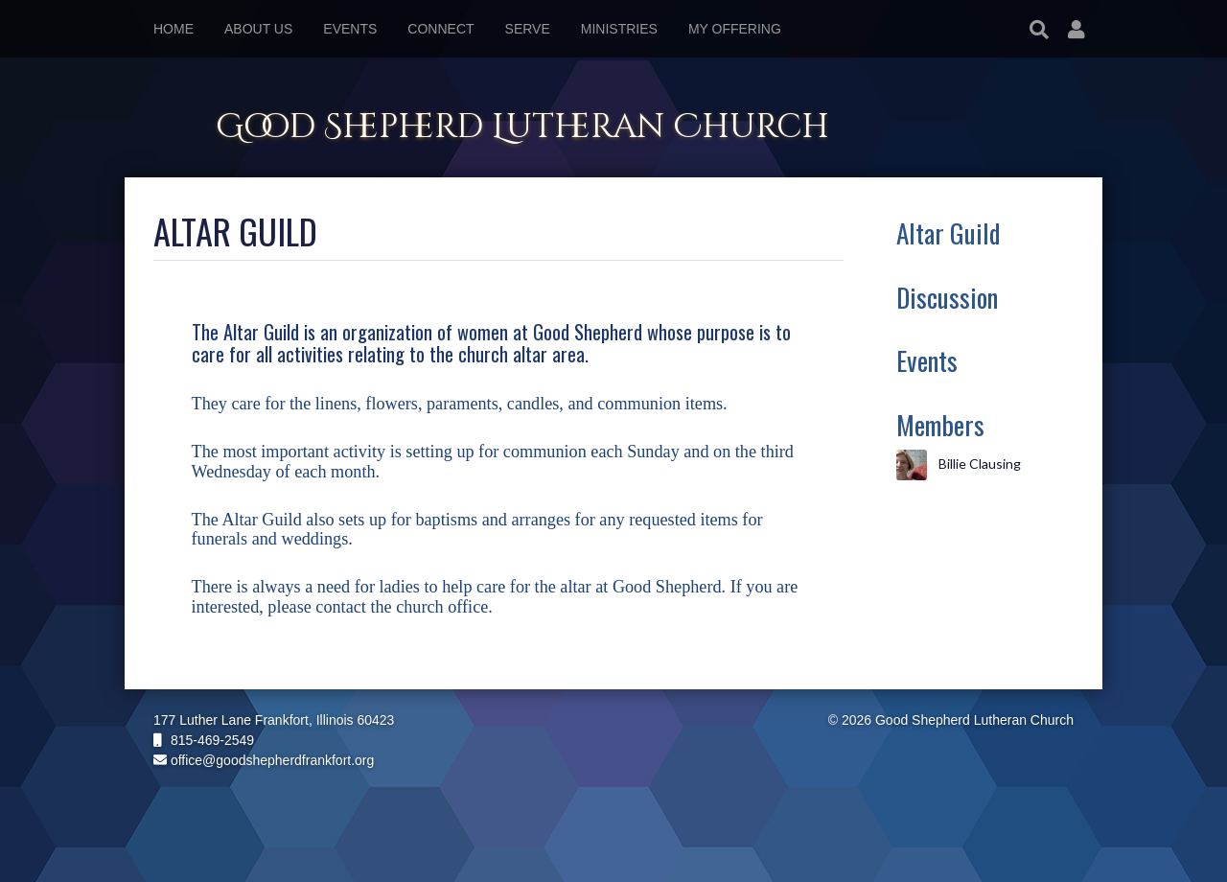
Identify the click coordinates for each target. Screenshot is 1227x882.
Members (940, 424)
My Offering (734, 28)
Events (927, 360)
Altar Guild (948, 232)
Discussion (947, 296)
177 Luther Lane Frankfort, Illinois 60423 (273, 720)
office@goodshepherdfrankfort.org (263, 760)
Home (173, 28)
